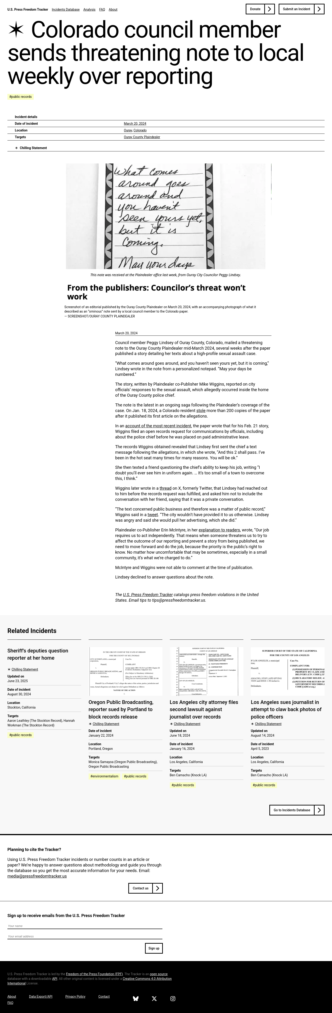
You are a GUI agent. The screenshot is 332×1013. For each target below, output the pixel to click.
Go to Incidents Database (292, 810)
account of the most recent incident (158, 425)
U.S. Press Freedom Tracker (27, 9)
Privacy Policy (75, 996)
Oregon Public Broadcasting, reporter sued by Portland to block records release (121, 709)
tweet (153, 514)
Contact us (140, 888)
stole (201, 410)
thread (165, 488)
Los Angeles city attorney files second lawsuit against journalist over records (204, 709)
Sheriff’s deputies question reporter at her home (37, 654)
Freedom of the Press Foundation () (94, 974)
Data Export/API (40, 996)
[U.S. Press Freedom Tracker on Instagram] (173, 999)
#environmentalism (104, 776)
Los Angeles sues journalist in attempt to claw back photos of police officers (286, 709)
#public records (20, 97)
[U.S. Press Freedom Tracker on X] (154, 999)
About (113, 9)
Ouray (128, 130)
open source (159, 974)
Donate (255, 9)
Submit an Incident (296, 9)
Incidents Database (66, 9)
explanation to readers (219, 529)
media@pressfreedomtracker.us (37, 876)
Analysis (89, 9)
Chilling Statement (33, 148)
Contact (104, 996)
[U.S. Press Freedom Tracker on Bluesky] (136, 999)
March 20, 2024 (135, 123)
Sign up (153, 948)
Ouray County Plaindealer (142, 137)
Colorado (139, 130)
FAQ (102, 9)
